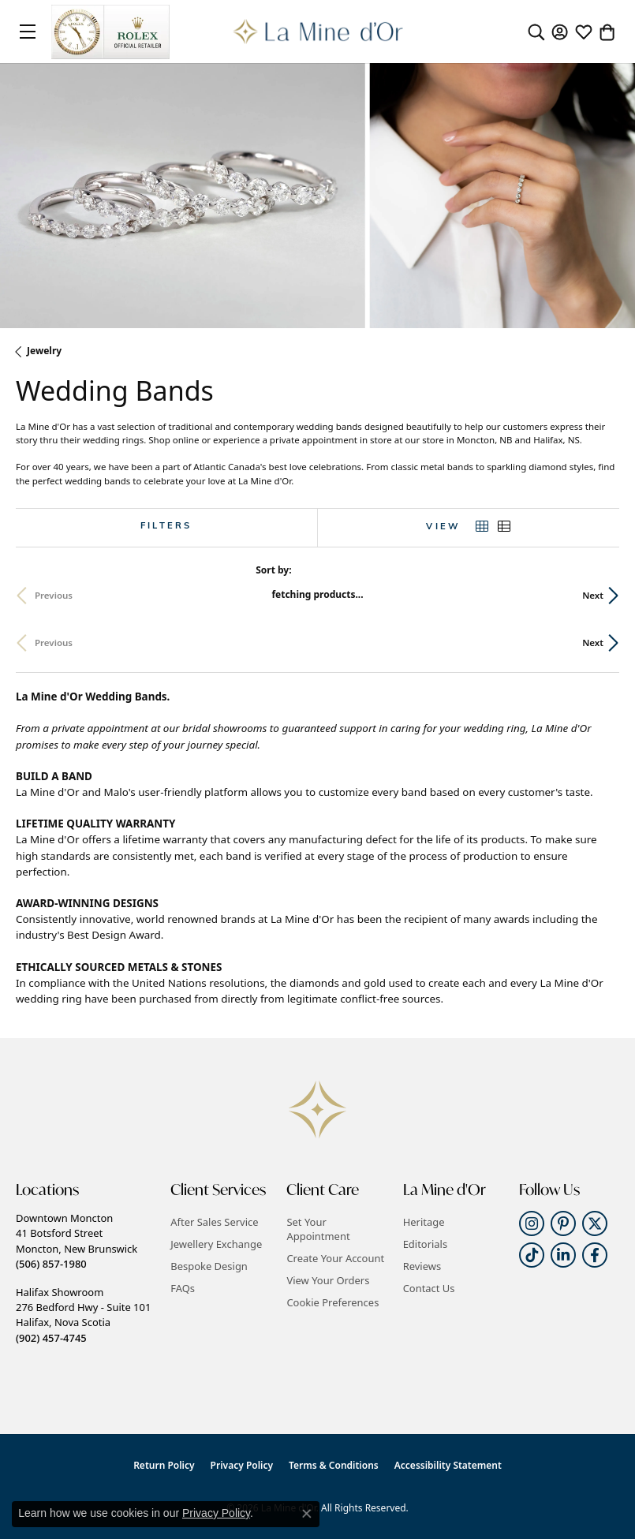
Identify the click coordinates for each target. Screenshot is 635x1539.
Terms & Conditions (334, 1465)
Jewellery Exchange (216, 1244)
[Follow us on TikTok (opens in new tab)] (531, 1255)
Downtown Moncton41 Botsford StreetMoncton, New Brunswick (76, 1241)
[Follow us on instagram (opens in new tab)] (531, 1223)
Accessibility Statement (448, 1465)
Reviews (422, 1266)
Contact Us (429, 1288)
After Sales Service (214, 1222)
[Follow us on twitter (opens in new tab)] (594, 1223)
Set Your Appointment (317, 1229)
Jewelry (44, 350)
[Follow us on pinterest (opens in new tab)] (563, 1223)
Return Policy (163, 1465)
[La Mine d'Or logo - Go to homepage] (317, 31)
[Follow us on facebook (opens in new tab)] (594, 1255)
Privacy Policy (242, 1465)
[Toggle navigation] (27, 31)
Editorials (425, 1244)
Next (592, 595)
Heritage (424, 1222)
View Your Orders (327, 1280)
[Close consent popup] (307, 1513)
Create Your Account (335, 1258)
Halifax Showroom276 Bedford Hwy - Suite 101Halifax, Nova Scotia (83, 1315)
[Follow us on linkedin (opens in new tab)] (563, 1255)
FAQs (182, 1288)
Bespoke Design (209, 1266)
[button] (536, 31)
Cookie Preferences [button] (332, 1302)
